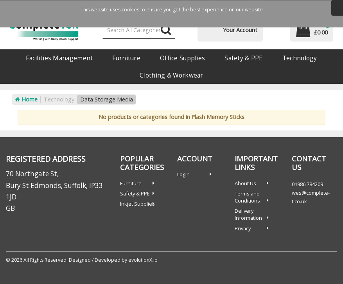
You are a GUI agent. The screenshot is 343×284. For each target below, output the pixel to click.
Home (26, 99)
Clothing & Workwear (171, 75)
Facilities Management (59, 58)
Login (183, 174)
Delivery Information (248, 214)
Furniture (126, 58)
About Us (245, 183)
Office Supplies (182, 58)
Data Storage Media (106, 99)
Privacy (243, 228)
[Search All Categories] (139, 30)
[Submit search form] (166, 30)
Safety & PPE (243, 58)
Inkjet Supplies (137, 203)
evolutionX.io (143, 260)
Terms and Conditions (247, 197)
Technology (299, 58)
